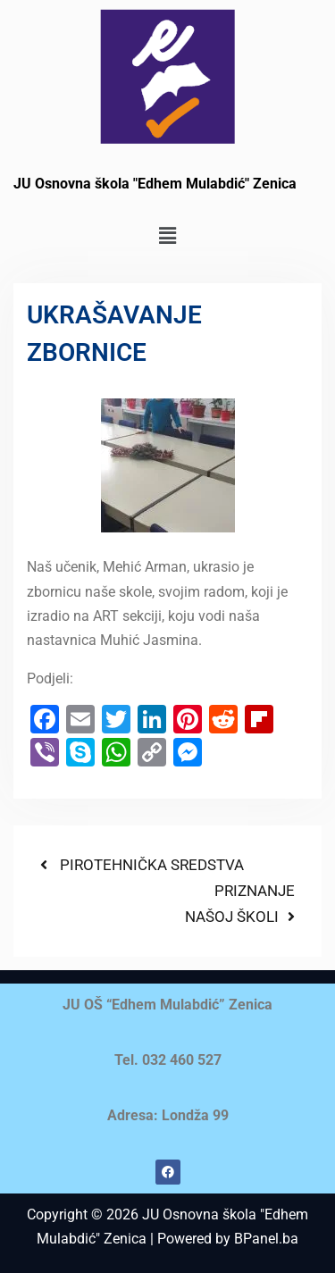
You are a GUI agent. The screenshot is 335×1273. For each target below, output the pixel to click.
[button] (167, 236)
